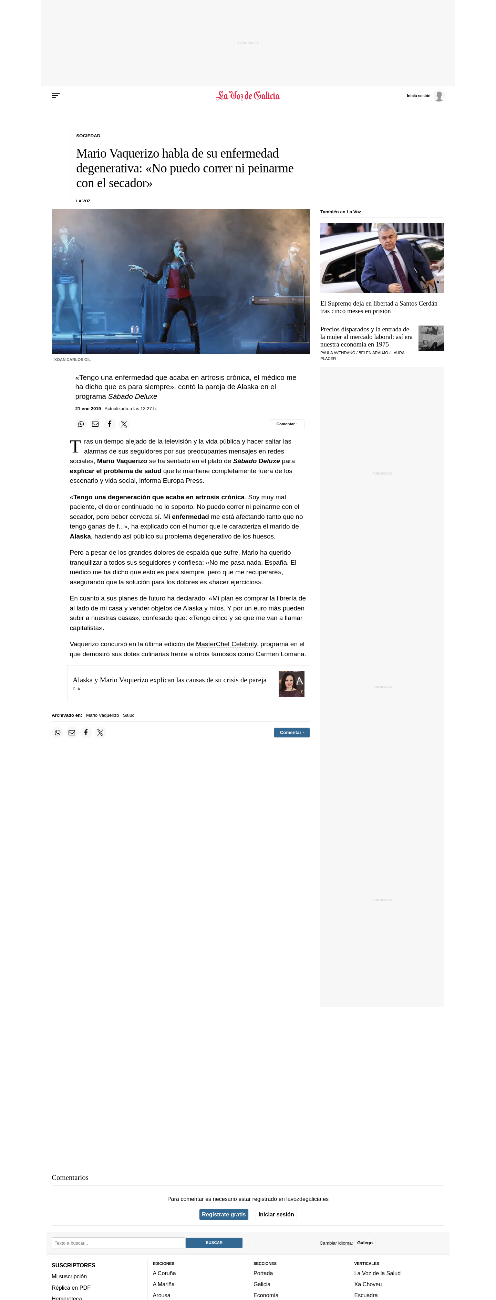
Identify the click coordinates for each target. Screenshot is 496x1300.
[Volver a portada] (248, 96)
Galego (365, 1242)
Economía (266, 1295)
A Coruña (164, 1273)
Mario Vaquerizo (102, 715)
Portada (263, 1273)
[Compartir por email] (95, 424)
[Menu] (56, 96)
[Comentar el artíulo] (287, 424)
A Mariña (164, 1284)
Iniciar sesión (276, 1214)
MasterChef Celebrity (226, 644)
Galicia (262, 1284)
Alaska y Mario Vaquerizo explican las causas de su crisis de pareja (170, 680)
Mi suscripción (69, 1276)
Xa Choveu (368, 1284)
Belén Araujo (373, 353)
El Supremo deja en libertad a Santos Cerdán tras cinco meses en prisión (378, 307)
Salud (129, 715)
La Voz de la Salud (377, 1273)
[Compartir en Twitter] (124, 424)
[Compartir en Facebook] (110, 424)
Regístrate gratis (224, 1214)
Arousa (161, 1295)
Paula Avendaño (337, 353)
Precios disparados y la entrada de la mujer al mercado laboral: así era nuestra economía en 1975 (366, 337)
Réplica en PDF (71, 1287)
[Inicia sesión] (426, 95)
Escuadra (366, 1295)
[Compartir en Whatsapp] (81, 424)
